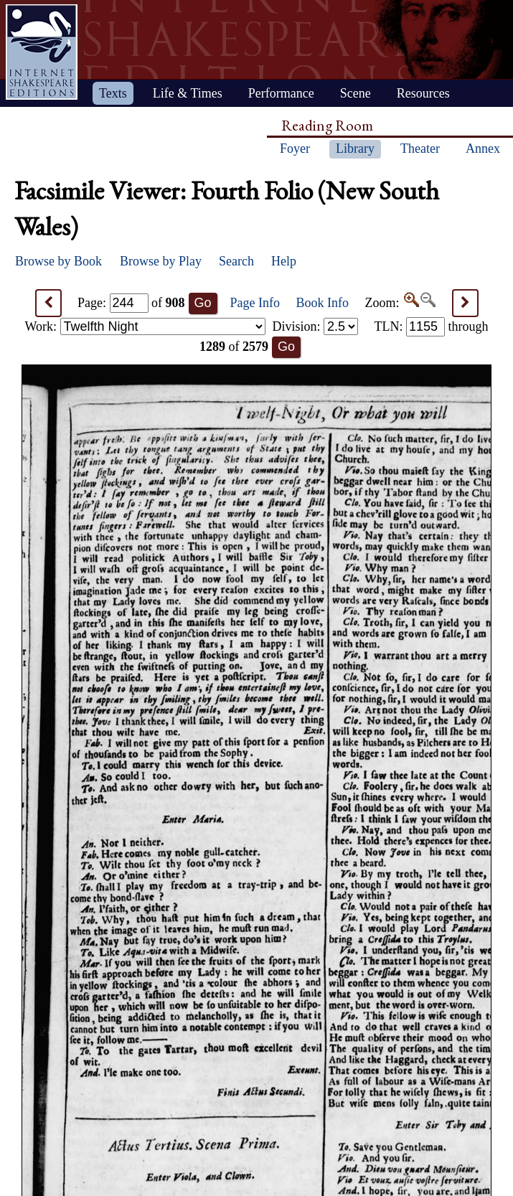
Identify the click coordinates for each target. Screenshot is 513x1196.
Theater (420, 148)
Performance (281, 93)
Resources (423, 93)
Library (355, 148)
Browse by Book (58, 261)
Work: (145, 326)
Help (283, 261)
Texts (113, 93)
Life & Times (187, 93)
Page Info (255, 303)
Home (41, 52)
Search (236, 261)
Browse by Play (161, 261)
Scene (355, 93)
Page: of (131, 303)
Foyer (295, 148)
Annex (483, 148)
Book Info (322, 303)
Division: (315, 326)
